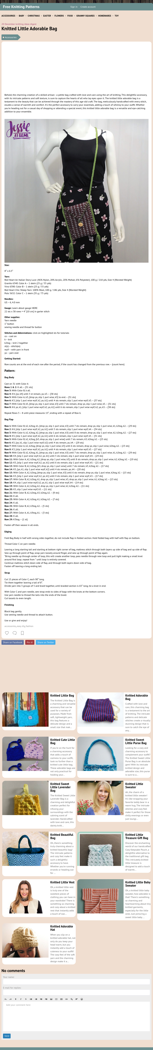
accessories (10, 626)
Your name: (8, 970)
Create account (88, 6)
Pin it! (30, 642)
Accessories (11, 37)
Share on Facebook (12, 642)
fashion (29, 626)
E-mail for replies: (12, 980)
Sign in (73, 6)
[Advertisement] (76, 67)
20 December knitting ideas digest (18, 24)
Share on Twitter (45, 642)
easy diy (21, 626)
